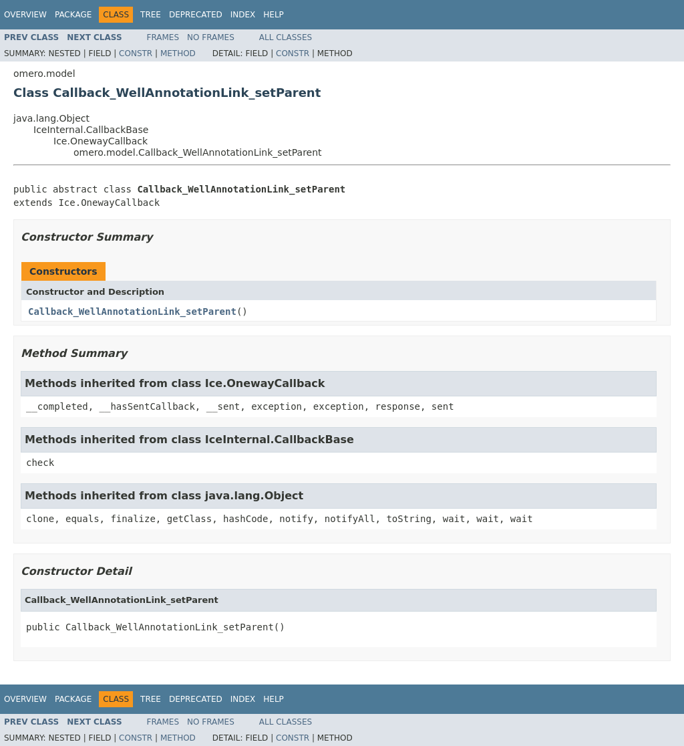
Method (178, 53)
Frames (163, 37)
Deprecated (195, 14)
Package (73, 14)
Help (273, 14)
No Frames (210, 37)
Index (243, 14)
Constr (135, 53)
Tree (150, 14)
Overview (25, 14)
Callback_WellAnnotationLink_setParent (132, 311)
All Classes (285, 37)
